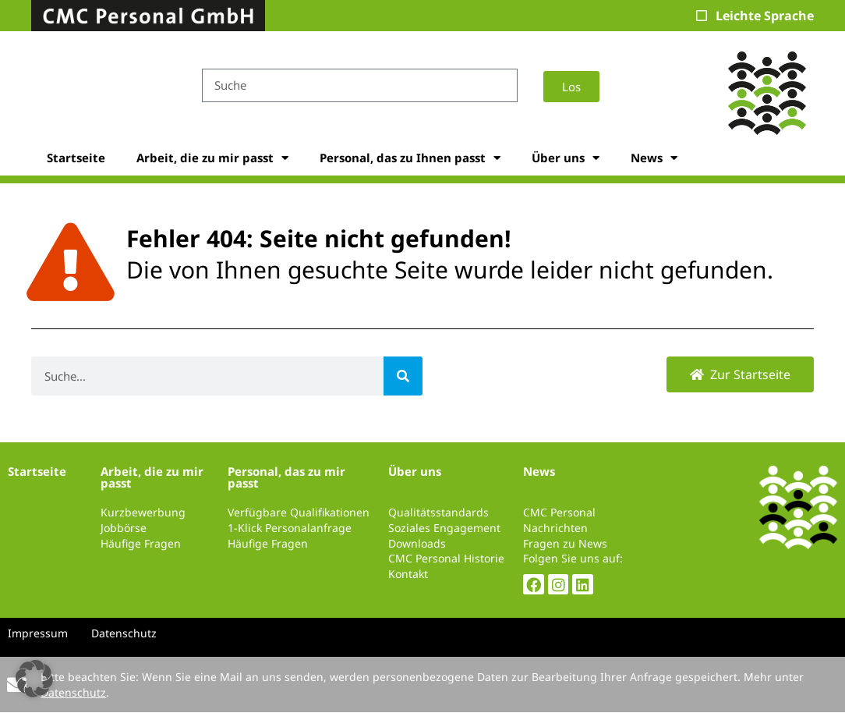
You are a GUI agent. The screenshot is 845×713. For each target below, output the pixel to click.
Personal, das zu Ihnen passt (410, 158)
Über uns (565, 158)
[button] (34, 678)
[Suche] (403, 376)
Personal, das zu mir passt (286, 477)
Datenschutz (73, 692)
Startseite (76, 157)
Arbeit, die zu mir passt (212, 158)
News (654, 158)
